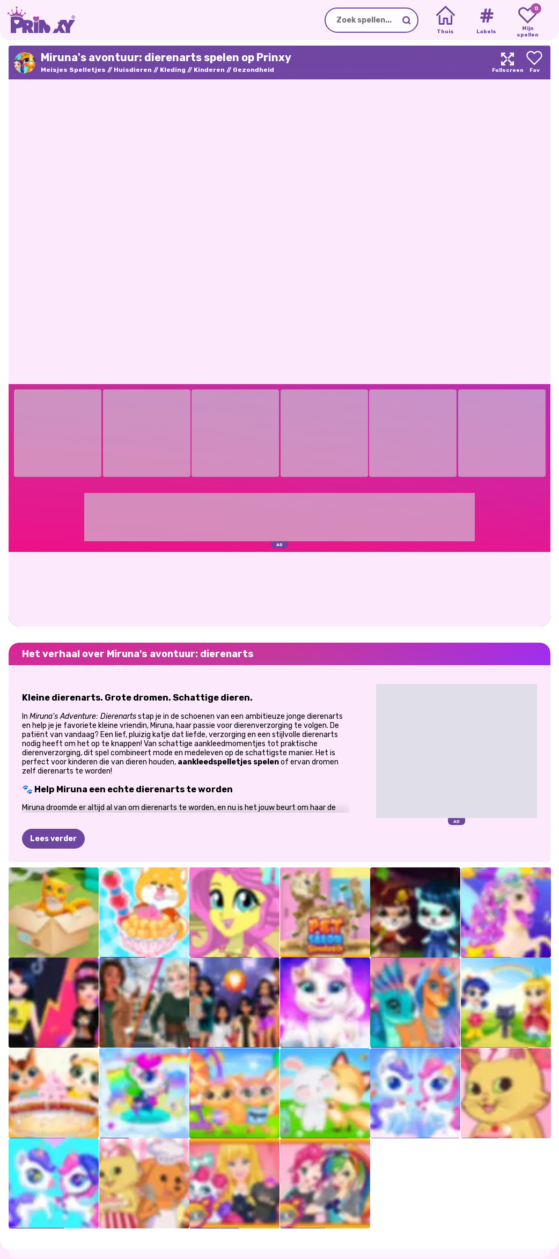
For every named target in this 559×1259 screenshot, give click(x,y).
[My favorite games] (527, 20)
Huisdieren (133, 69)
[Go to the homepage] (37, 20)
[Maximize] (507, 62)
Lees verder (53, 838)
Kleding (173, 69)
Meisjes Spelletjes (73, 69)
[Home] (445, 20)
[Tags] (486, 20)
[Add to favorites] (534, 62)
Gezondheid (253, 69)
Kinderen (209, 69)
